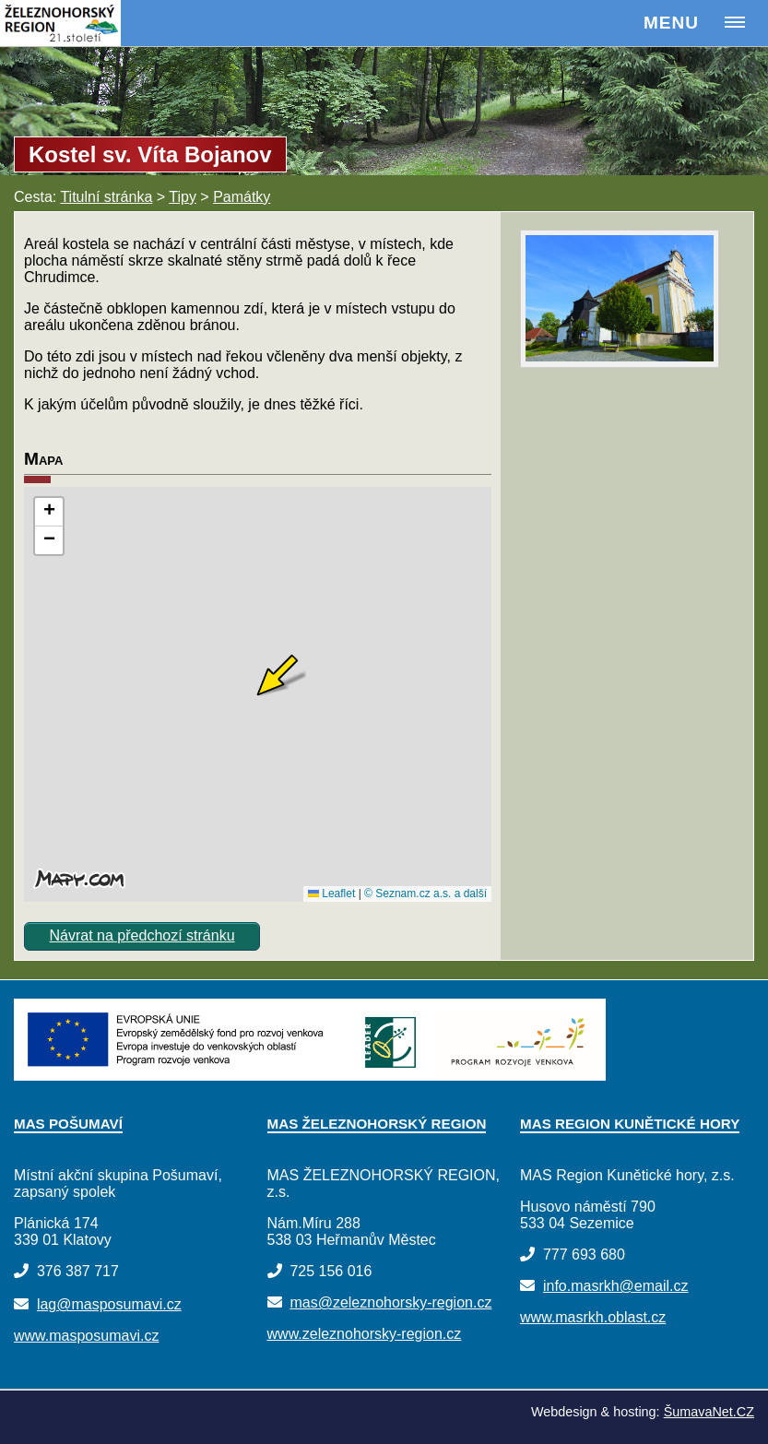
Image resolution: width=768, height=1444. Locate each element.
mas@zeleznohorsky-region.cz (390, 1302)
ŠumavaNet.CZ (709, 1411)
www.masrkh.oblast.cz (593, 1317)
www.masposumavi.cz (86, 1335)
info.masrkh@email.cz (616, 1286)
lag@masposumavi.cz (109, 1304)
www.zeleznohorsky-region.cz (364, 1334)
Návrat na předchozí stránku (142, 935)
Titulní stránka (106, 197)
